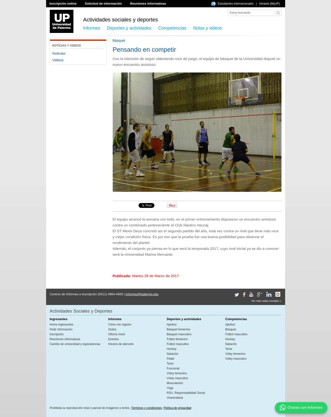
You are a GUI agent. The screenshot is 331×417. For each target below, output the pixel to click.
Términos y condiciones (146, 408)
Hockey (172, 349)
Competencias (172, 28)
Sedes (112, 329)
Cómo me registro (119, 324)
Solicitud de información (103, 3)
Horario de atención (121, 344)
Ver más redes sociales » (266, 300)
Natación (172, 354)
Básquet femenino (179, 329)
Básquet (230, 329)
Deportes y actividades (129, 28)
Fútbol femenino (177, 339)
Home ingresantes (61, 324)
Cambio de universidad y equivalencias (75, 344)
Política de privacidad (177, 408)
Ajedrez (172, 324)
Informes (91, 28)
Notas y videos (207, 28)
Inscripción (57, 334)
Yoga (170, 388)
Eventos (113, 339)
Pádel (170, 358)
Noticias (58, 53)
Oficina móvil (116, 334)
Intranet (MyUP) (269, 3)
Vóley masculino (177, 378)
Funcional (173, 368)
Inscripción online (63, 3)
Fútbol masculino (178, 344)
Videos (58, 60)
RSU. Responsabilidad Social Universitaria (186, 395)
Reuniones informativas (148, 3)
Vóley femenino (177, 373)
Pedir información (61, 329)
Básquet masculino (179, 334)
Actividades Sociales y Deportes (81, 311)
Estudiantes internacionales (236, 3)
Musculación (175, 383)
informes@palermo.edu (142, 294)
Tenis (170, 363)
